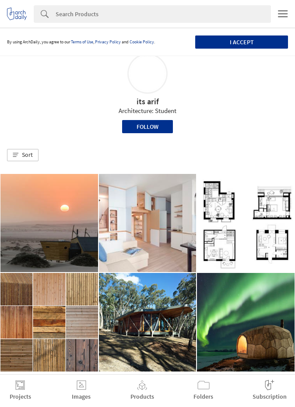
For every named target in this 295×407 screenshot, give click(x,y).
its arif (148, 101)
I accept (242, 42)
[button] (23, 155)
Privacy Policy (108, 42)
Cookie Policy (142, 42)
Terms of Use (82, 42)
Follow (147, 127)
